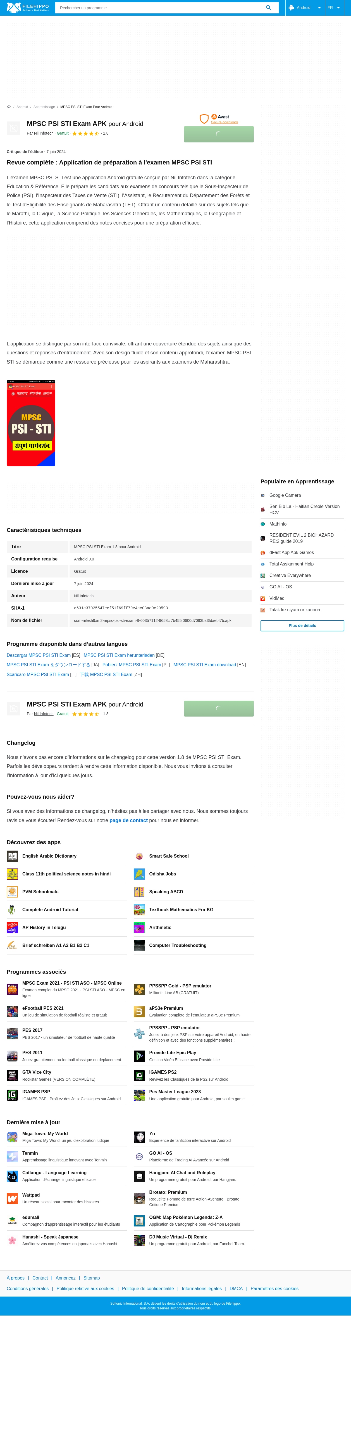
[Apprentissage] (44, 107)
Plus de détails (302, 625)
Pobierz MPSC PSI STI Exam (131, 664)
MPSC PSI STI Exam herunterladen (119, 655)
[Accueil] (9, 106)
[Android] (22, 107)
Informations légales (202, 1288)
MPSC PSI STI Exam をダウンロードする (48, 664)
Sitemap (91, 1278)
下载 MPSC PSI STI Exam (106, 674)
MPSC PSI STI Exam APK (85, 123)
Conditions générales (28, 1288)
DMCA (236, 1288)
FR (335, 7)
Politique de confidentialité (148, 1288)
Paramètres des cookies (275, 1288)
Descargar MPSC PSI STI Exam (39, 655)
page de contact (128, 820)
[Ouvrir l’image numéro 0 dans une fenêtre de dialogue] (31, 423)
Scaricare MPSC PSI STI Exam (38, 674)
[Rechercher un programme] (268, 7)
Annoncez (66, 1278)
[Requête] (167, 7)
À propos (16, 1278)
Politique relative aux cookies (85, 1288)
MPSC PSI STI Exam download (204, 664)
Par (40, 133)
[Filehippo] (28, 8)
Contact (40, 1278)
